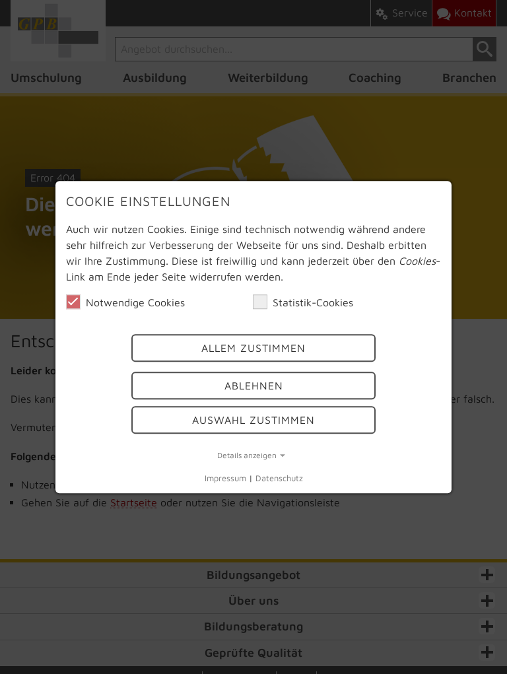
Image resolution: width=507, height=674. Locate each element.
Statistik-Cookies (303, 301)
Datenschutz (279, 479)
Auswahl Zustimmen (253, 420)
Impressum (225, 479)
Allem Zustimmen (253, 348)
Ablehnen (253, 385)
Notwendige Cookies (125, 301)
